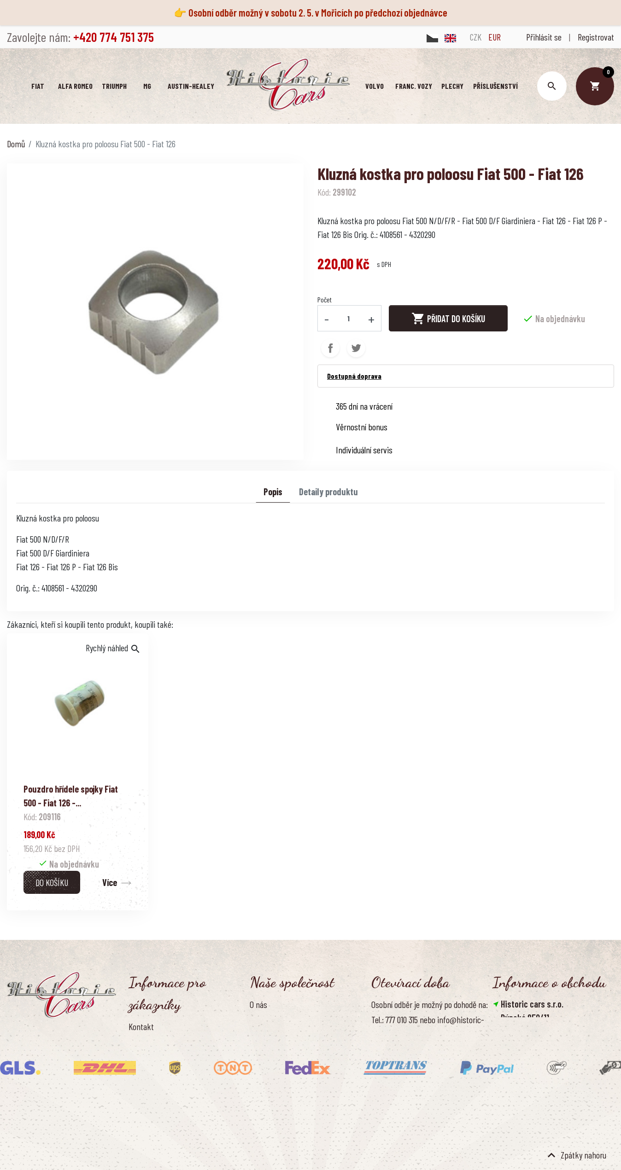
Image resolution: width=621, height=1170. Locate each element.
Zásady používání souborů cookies (303, 1050)
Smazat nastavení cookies (537, 1104)
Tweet (356, 348)
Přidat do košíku (448, 318)
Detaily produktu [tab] (328, 491)
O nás (258, 1004)
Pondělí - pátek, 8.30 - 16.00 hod (420, 1093)
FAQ (134, 1072)
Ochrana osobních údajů (287, 1035)
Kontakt (141, 1026)
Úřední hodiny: (393, 1077)
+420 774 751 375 (531, 1048)
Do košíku (51, 882)
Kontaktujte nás (154, 1087)
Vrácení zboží (149, 1057)
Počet (324, 299)
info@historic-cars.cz (539, 1062)
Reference (145, 1102)
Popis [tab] (273, 491)
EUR (494, 36)
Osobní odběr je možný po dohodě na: (429, 1004)
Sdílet (330, 348)
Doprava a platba (155, 1041)
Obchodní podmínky (280, 1019)
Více (109, 882)
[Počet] (349, 318)
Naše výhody (269, 1065)
